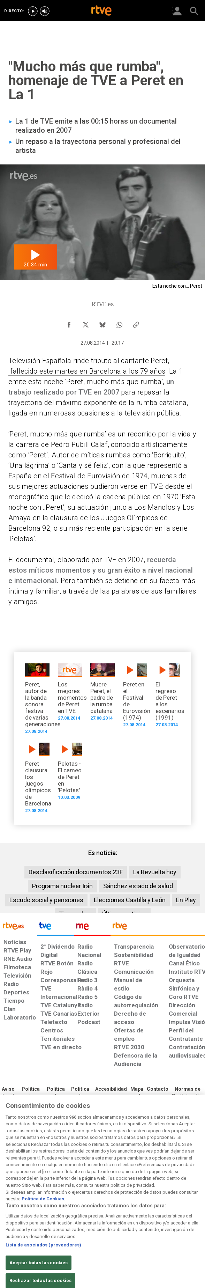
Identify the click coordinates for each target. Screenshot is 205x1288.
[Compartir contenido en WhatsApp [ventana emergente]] (119, 323)
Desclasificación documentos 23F (76, 872)
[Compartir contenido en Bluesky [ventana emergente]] (102, 323)
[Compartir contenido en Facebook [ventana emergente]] (69, 323)
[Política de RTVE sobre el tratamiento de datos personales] (30, 1096)
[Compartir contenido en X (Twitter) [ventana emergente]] (85, 323)
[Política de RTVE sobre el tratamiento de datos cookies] (55, 1096)
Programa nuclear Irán (62, 886)
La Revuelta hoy (154, 872)
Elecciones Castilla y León (130, 900)
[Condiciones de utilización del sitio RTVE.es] (8, 1093)
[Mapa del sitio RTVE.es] (136, 1093)
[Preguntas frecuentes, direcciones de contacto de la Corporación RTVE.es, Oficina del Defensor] (157, 1089)
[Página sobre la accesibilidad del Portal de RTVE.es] (111, 1089)
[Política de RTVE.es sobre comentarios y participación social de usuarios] (187, 1093)
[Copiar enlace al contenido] (136, 323)
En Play (186, 900)
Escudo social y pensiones (46, 900)
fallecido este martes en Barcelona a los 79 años (86, 371)
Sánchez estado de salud (138, 886)
